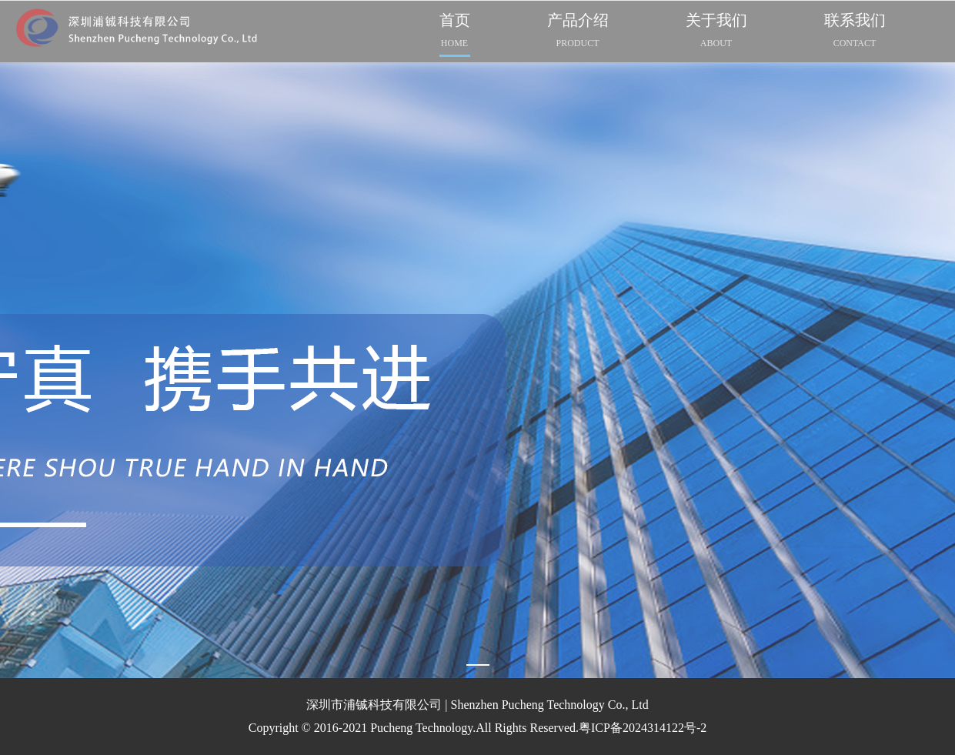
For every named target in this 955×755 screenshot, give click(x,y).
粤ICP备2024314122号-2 (642, 727)
